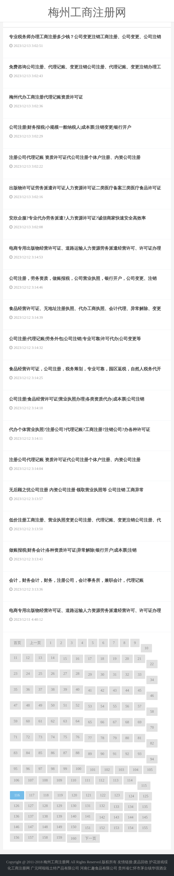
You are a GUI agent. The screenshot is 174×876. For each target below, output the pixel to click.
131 (88, 806)
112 (102, 780)
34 (152, 680)
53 (90, 706)
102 (107, 769)
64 (77, 721)
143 (116, 817)
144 (130, 817)
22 (152, 664)
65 (90, 722)
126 (16, 806)
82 (152, 743)
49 (40, 705)
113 (115, 780)
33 (139, 674)
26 (53, 673)
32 (127, 674)
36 (28, 689)
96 (28, 769)
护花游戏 (156, 862)
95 (15, 769)
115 (144, 785)
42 (102, 690)
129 (59, 806)
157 (30, 837)
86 (53, 753)
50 (53, 705)
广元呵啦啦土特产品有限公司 (55, 868)
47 (15, 705)
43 (115, 690)
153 (116, 828)
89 (90, 754)
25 (40, 673)
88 (77, 753)
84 (28, 753)
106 (16, 780)
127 (30, 806)
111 (87, 780)
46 (152, 695)
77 (90, 738)
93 (139, 754)
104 (135, 769)
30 (102, 674)
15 (65, 658)
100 (78, 769)
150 (73, 827)
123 (117, 795)
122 (102, 795)
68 (127, 722)
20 (127, 658)
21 (139, 658)
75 (65, 737)
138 (45, 816)
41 (90, 690)
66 (102, 722)
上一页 (35, 643)
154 (130, 828)
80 (127, 738)
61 (40, 721)
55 (115, 706)
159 (59, 837)
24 (28, 673)
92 (127, 754)
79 (115, 738)
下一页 (90, 838)
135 (145, 806)
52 (77, 705)
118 (46, 795)
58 (152, 711)
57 (139, 706)
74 (53, 737)
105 (150, 769)
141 (88, 816)
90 (102, 754)
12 (28, 658)
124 (131, 796)
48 (28, 705)
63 (65, 721)
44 (127, 690)
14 (53, 658)
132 (102, 806)
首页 (17, 643)
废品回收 (140, 862)
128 (45, 806)
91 (115, 754)
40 (77, 689)
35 (15, 689)
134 (130, 806)
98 (53, 769)
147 (30, 827)
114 (130, 780)
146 (16, 827)
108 (45, 780)
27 (65, 673)
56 (127, 706)
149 (59, 827)
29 (90, 674)
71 (15, 737)
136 (16, 816)
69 (139, 722)
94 (152, 759)
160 (73, 838)
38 (53, 689)
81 (139, 738)
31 (115, 674)
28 (77, 673)
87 (65, 753)
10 (146, 648)
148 (45, 827)
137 (30, 816)
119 (60, 795)
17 (90, 658)
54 (102, 706)
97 (40, 769)
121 (88, 795)
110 (73, 780)
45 (139, 690)
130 (73, 806)
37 (40, 689)
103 (121, 769)
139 (59, 816)
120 (74, 795)
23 (15, 673)
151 (88, 828)
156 (16, 837)
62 (53, 721)
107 (30, 780)
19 (115, 658)
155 (145, 828)
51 (65, 705)
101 (93, 769)
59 (15, 721)
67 (115, 722)
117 (32, 795)
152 (102, 828)
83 (15, 753)
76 (77, 737)
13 (40, 658)
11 (15, 658)
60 (28, 721)
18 (102, 658)
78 (102, 738)
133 (116, 806)
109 (59, 780)
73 (40, 737)
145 (145, 817)
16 (77, 658)
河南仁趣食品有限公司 (98, 868)
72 (28, 737)
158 (45, 837)
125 (145, 796)
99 (65, 769)
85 (40, 753)
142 (102, 817)
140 (73, 816)
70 (152, 727)
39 (65, 689)
